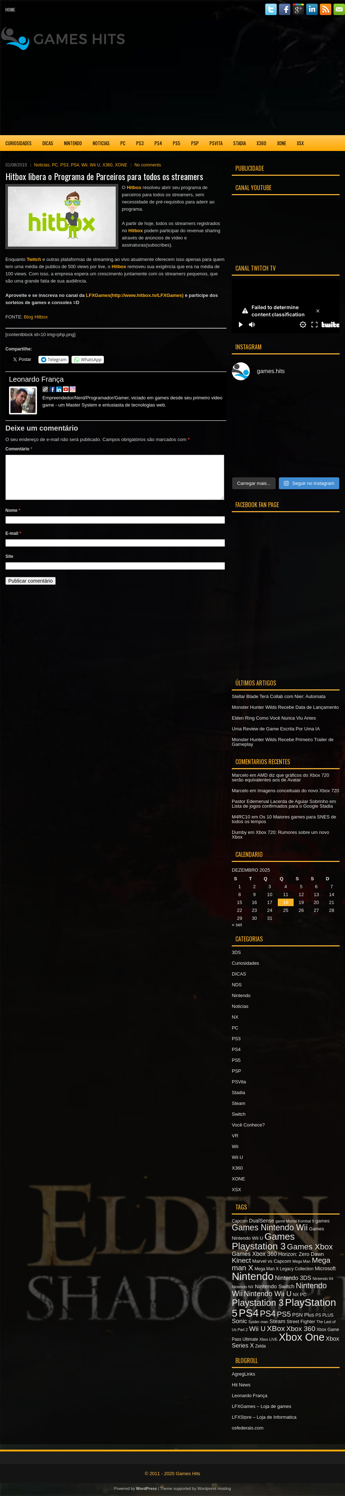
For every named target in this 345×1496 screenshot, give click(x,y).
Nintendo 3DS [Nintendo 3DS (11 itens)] (293, 1278)
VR (235, 1135)
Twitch (34, 259)
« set (237, 924)
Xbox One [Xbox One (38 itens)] (302, 1337)
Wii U (95, 165)
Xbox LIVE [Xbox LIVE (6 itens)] (268, 1339)
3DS (236, 952)
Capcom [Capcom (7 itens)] (240, 1221)
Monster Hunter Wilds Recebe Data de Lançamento (285, 707)
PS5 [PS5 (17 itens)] (284, 1314)
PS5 (176, 143)
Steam (238, 1103)
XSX (300, 143)
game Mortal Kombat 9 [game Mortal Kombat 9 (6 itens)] (294, 1221)
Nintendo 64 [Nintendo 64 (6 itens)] (323, 1278)
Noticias (101, 143)
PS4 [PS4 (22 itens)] (268, 1313)
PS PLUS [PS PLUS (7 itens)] (325, 1315)
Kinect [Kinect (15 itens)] (241, 1260)
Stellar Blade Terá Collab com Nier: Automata (279, 696)
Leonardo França (36, 379)
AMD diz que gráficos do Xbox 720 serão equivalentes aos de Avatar (280, 777)
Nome (12, 519)
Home (10, 9)
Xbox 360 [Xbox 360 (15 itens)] (300, 1328)
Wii (85, 165)
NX (235, 1017)
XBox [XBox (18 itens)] (276, 1328)
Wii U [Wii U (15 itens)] (257, 1328)
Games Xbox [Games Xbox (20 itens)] (309, 1246)
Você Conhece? (248, 1125)
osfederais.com (247, 1428)
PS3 (140, 143)
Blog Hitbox (35, 317)
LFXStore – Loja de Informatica (264, 1417)
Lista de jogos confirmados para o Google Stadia (282, 806)
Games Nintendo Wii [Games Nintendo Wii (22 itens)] (270, 1227)
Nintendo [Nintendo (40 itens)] (252, 1276)
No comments (147, 165)
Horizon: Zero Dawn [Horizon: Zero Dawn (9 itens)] (301, 1254)
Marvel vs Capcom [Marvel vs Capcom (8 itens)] (271, 1261)
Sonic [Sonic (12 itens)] (239, 1321)
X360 (261, 143)
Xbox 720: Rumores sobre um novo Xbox (280, 835)
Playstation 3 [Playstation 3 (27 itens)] (258, 1303)
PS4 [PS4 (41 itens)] (248, 1313)
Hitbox (134, 187)
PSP (195, 143)
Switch (238, 1114)
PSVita (216, 143)
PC (122, 143)
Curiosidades (18, 143)
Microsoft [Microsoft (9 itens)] (325, 1268)
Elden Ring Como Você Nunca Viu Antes (274, 718)
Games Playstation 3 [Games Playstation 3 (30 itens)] (263, 1241)
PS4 (158, 143)
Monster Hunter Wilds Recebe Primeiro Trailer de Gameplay (283, 742)
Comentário (18, 448)
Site (9, 565)
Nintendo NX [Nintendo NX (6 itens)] (242, 1287)
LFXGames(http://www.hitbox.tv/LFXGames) (135, 295)
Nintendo (73, 143)
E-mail (13, 542)
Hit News (241, 1384)
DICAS (47, 143)
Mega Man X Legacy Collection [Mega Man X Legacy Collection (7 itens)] (283, 1268)
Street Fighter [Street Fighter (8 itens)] (301, 1321)
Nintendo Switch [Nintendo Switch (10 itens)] (274, 1286)
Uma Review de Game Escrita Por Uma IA (276, 728)
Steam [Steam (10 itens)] (277, 1321)
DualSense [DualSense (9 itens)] (261, 1221)
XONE (281, 143)
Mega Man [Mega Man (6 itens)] (301, 1261)
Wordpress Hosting (214, 1488)
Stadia (239, 143)
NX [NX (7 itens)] (296, 1294)
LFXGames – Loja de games (261, 1406)
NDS (237, 984)
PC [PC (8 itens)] (303, 1294)
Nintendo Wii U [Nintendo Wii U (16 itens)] (267, 1294)
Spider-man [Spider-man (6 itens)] (258, 1322)
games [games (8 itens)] (323, 1221)
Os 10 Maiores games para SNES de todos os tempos (284, 819)
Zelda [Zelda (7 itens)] (260, 1346)
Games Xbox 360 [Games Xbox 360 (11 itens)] (254, 1254)
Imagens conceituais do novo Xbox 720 (298, 790)
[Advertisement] (266, 77)
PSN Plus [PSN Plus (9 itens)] (303, 1315)
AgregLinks (243, 1374)
